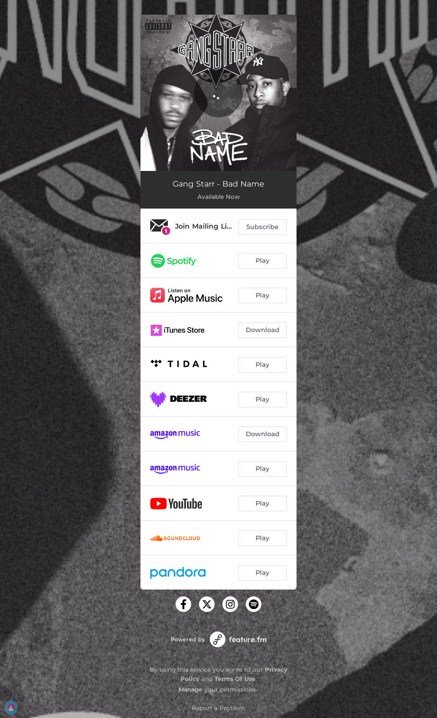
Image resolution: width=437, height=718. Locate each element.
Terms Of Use (235, 678)
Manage (190, 689)
